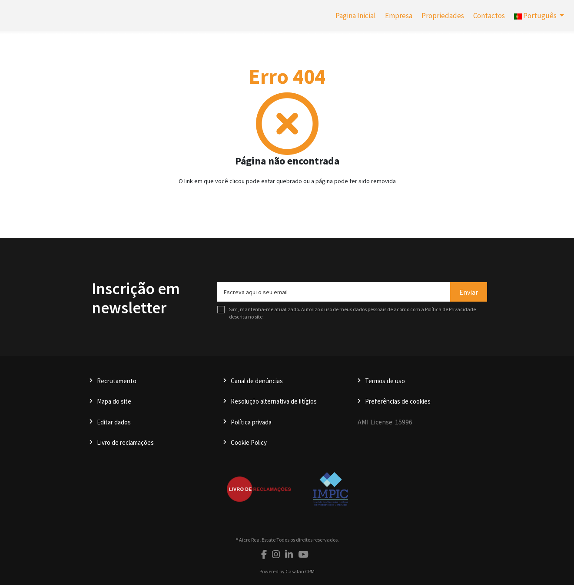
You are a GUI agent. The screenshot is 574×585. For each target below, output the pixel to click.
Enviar (468, 292)
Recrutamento (116, 381)
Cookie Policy (249, 442)
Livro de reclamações (125, 442)
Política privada (251, 422)
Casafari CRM (300, 571)
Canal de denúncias (257, 381)
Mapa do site (114, 401)
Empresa (398, 15)
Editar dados (114, 422)
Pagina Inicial (355, 15)
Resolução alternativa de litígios (274, 401)
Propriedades (442, 15)
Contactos (489, 15)
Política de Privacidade (450, 309)
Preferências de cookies (398, 401)
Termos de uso (385, 381)
